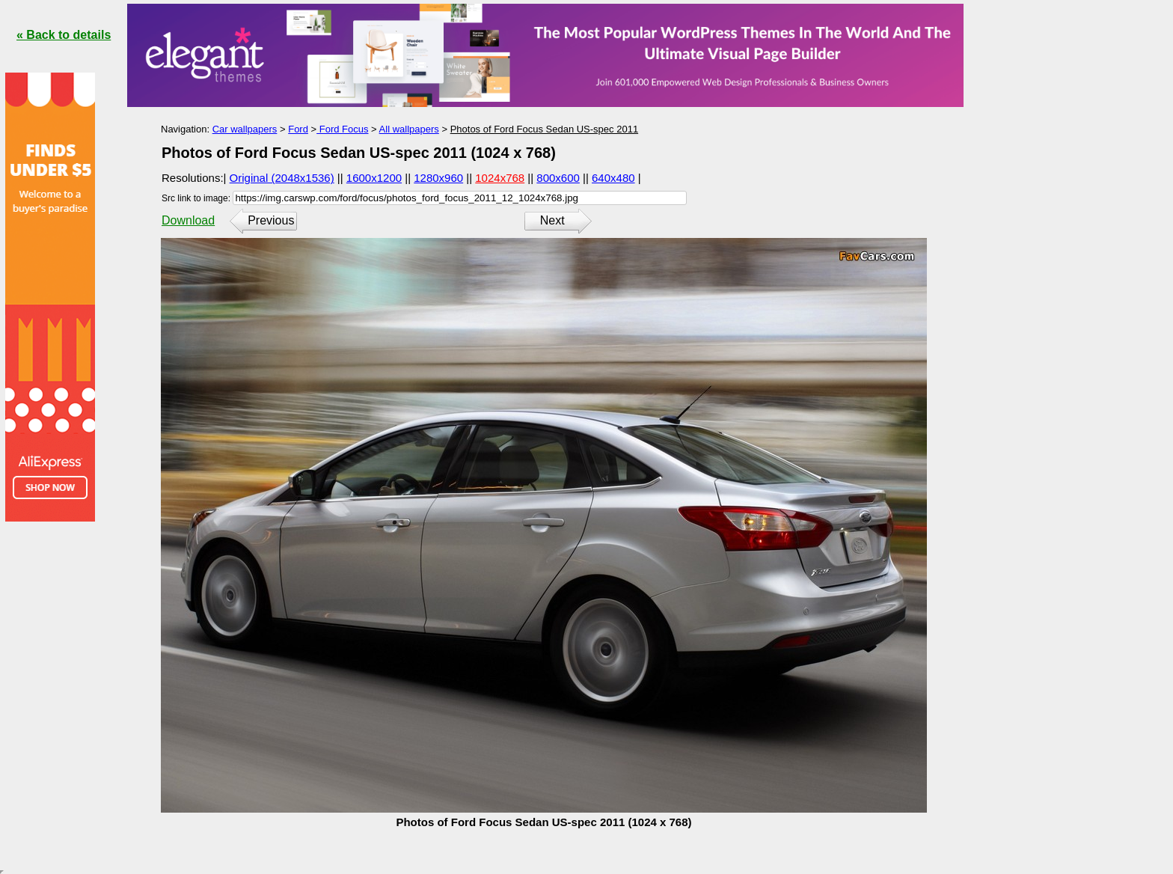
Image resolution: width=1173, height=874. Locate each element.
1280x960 (438, 177)
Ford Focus (342, 129)
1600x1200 (374, 177)
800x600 (558, 177)
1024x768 (499, 177)
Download (188, 220)
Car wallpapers (245, 129)
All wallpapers (409, 129)
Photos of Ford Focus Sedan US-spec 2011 (544, 129)
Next (552, 220)
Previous (271, 220)
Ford (298, 129)
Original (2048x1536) (282, 177)
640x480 (613, 177)
